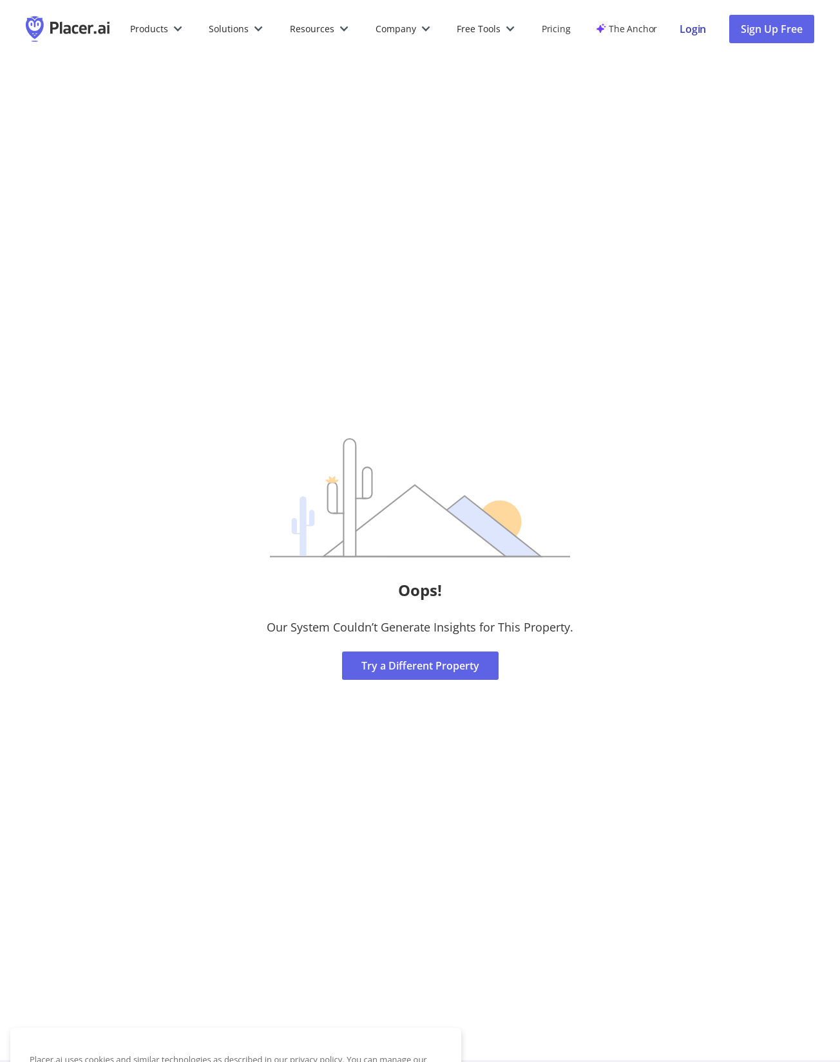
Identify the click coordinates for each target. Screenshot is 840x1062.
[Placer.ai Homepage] (68, 29)
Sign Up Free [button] (772, 29)
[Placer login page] (693, 29)
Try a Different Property (420, 666)
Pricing (556, 29)
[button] (157, 29)
